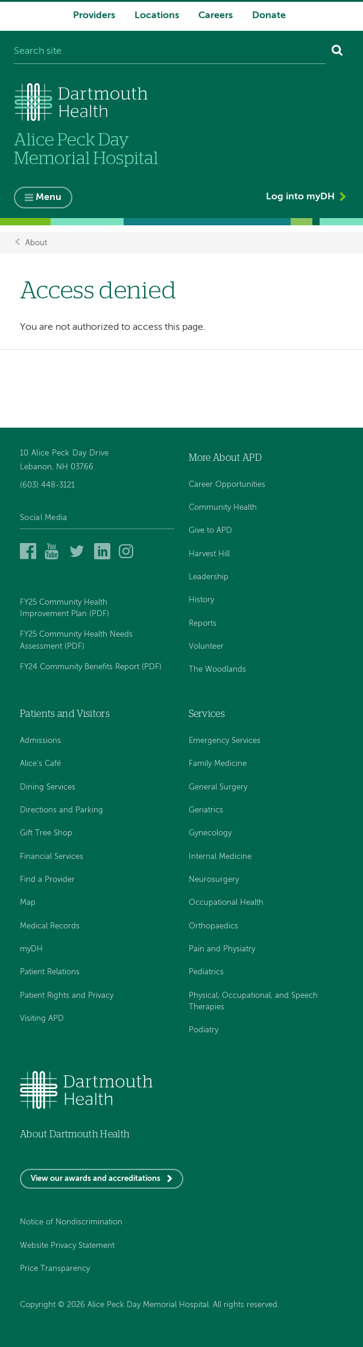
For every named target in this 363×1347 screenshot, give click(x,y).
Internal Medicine (220, 857)
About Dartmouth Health (75, 1134)
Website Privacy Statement (67, 1246)
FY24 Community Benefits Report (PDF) (91, 667)
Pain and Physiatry (222, 949)
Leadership (209, 577)
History (201, 600)
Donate (269, 16)
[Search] (337, 52)
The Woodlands (217, 669)
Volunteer (206, 647)
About (36, 242)
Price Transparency (55, 1269)
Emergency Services (224, 741)
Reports (202, 624)
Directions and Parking (61, 810)
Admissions (40, 741)
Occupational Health (226, 903)
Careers (215, 16)
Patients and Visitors (65, 714)
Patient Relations (50, 972)
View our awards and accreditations (95, 1179)
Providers (94, 16)
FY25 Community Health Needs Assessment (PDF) (76, 640)
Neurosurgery (214, 880)
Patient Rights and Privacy (66, 996)
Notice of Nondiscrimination (71, 1222)
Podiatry (203, 1030)
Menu (49, 197)
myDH (31, 949)
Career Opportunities (227, 485)
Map (28, 903)
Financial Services (51, 857)
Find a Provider (47, 880)
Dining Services (47, 787)
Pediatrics (206, 972)
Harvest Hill (209, 554)
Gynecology (210, 833)
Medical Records (50, 926)
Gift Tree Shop (46, 833)
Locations (156, 16)
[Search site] (170, 52)
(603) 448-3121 (47, 485)
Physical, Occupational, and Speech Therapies (253, 1001)
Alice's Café (40, 764)
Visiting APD (42, 1019)
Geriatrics (206, 810)
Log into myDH (300, 197)
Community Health (223, 508)
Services (207, 714)
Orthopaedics (213, 926)
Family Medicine (218, 764)
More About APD (225, 458)
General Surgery (218, 787)
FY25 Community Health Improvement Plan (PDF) (64, 608)
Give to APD (210, 531)
